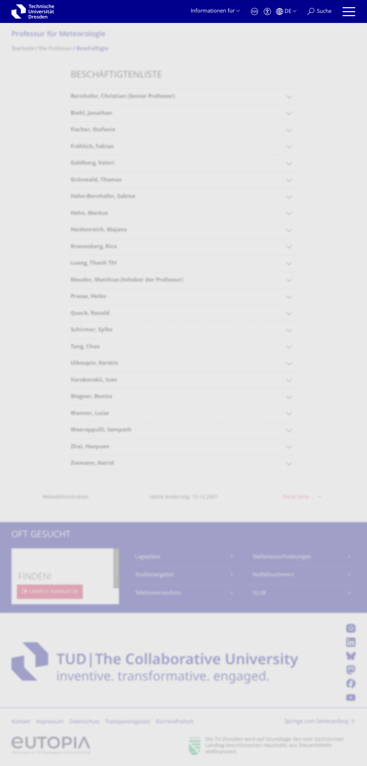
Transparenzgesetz (128, 722)
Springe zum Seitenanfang (316, 721)
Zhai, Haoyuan (90, 447)
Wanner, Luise (90, 413)
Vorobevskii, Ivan (94, 380)
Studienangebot (154, 575)
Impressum (50, 722)
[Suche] (319, 11)
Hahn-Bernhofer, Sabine (103, 196)
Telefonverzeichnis (158, 593)
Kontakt (20, 722)
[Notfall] (254, 11)
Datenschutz (84, 722)
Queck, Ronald (90, 313)
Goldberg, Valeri (92, 163)
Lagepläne (147, 557)
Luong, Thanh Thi (94, 263)
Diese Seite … (298, 497)
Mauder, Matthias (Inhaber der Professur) (127, 280)
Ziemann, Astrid (92, 463)
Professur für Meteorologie (58, 34)
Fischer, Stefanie (93, 130)
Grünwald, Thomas (96, 180)
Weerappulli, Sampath (101, 430)
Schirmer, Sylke (92, 330)
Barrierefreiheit (175, 722)
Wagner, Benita (91, 396)
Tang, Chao (85, 347)
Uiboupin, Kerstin (94, 363)
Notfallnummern (273, 575)
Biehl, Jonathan (91, 113)
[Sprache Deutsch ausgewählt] (286, 11)
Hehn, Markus (89, 213)
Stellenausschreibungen (282, 557)
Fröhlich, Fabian (92, 147)
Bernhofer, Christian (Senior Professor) (123, 96)
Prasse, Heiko (88, 296)
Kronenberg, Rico (94, 247)
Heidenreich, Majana (99, 230)
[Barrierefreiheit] (267, 11)
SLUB (259, 593)
